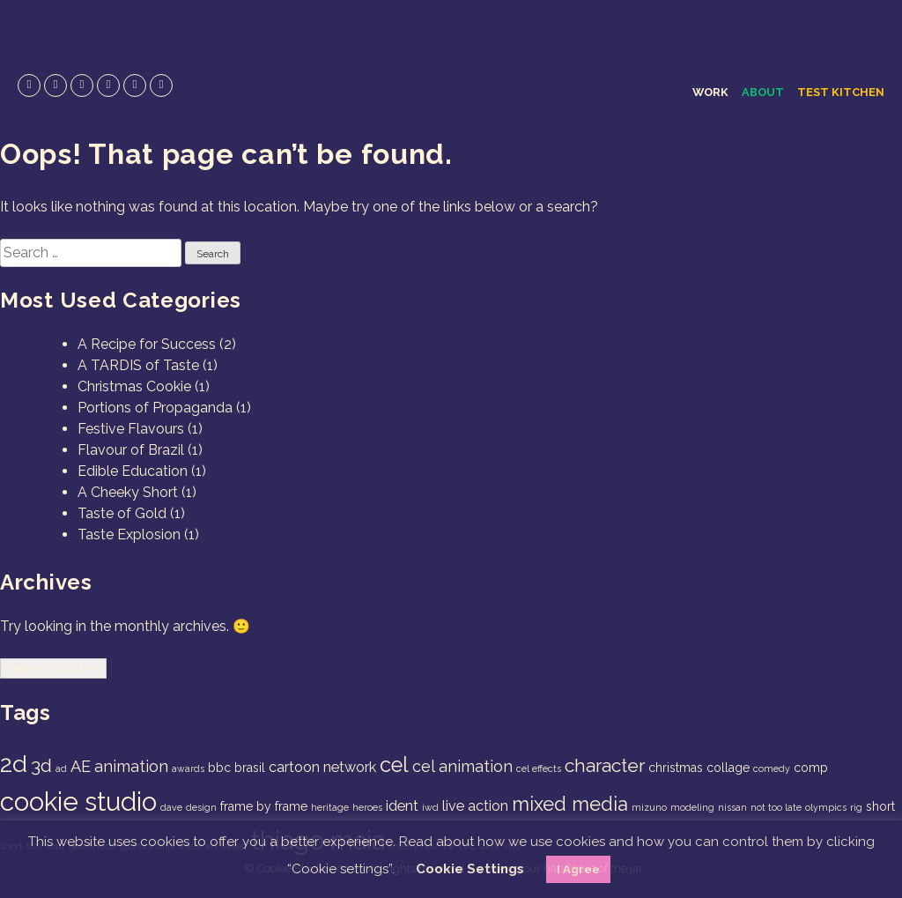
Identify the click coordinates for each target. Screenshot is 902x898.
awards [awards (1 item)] (188, 768)
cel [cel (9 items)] (394, 765)
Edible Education (133, 471)
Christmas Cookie (134, 386)
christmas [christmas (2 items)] (675, 768)
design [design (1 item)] (201, 807)
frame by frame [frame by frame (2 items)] (263, 806)
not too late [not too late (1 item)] (776, 807)
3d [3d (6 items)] (41, 765)
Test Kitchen (840, 92)
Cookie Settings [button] (470, 869)
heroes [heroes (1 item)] (367, 807)
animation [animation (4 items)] (131, 766)
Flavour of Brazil (131, 450)
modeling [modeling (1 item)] (692, 807)
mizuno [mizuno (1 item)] (649, 807)
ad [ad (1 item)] (61, 768)
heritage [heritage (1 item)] (330, 807)
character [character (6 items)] (605, 765)
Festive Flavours (131, 428)
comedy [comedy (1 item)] (771, 768)
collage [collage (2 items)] (728, 768)
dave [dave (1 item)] (171, 807)
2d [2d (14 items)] (13, 763)
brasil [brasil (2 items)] (249, 768)
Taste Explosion (129, 534)
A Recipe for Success (147, 344)
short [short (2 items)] (880, 806)
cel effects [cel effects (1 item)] (538, 768)
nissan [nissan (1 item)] (732, 807)
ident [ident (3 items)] (402, 806)
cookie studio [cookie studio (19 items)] (78, 801)
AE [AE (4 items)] (80, 766)
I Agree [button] (578, 869)
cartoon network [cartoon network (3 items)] (322, 767)
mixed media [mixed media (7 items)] (570, 803)
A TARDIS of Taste (138, 365)
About (763, 92)
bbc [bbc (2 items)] (219, 768)
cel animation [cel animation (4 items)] (462, 766)
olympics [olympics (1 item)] (826, 807)
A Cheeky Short (128, 492)
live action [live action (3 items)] (475, 806)
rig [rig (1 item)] (856, 807)
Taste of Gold (122, 513)
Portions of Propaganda (155, 407)
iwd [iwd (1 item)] (430, 807)
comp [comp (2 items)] (811, 768)
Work (710, 92)
